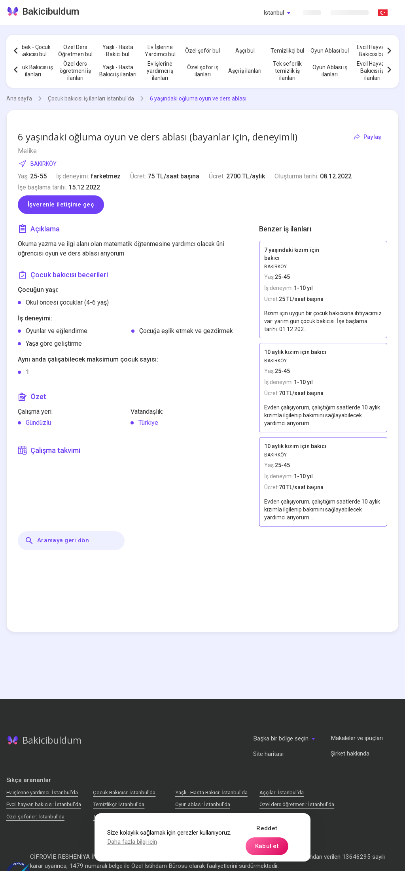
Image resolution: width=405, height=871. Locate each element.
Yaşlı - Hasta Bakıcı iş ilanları (117, 71)
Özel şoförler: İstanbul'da (35, 817)
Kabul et (267, 846)
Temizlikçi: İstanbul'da (118, 804)
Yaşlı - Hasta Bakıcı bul (117, 50)
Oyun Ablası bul (329, 50)
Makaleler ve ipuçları (357, 738)
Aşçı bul (245, 50)
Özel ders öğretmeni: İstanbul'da (296, 804)
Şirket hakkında (350, 753)
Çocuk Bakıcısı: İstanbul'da (124, 792)
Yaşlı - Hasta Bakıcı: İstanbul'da (211, 792)
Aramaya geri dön (57, 540)
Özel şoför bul (202, 50)
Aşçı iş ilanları (244, 71)
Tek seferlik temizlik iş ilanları (287, 71)
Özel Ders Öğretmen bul (75, 50)
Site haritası (268, 753)
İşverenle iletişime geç (61, 204)
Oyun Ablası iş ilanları (329, 71)
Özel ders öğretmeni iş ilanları (75, 71)
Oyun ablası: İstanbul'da (202, 804)
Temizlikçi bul (287, 50)
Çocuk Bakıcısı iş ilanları (33, 71)
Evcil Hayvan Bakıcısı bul (372, 50)
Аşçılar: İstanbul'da (281, 792)
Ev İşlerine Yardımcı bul (160, 50)
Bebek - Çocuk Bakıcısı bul (33, 50)
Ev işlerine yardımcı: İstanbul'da (42, 792)
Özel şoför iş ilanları (202, 71)
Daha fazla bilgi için (132, 841)
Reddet (266, 828)
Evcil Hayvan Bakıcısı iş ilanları (372, 71)
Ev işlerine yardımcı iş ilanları (160, 71)
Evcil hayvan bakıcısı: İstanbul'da (43, 804)
